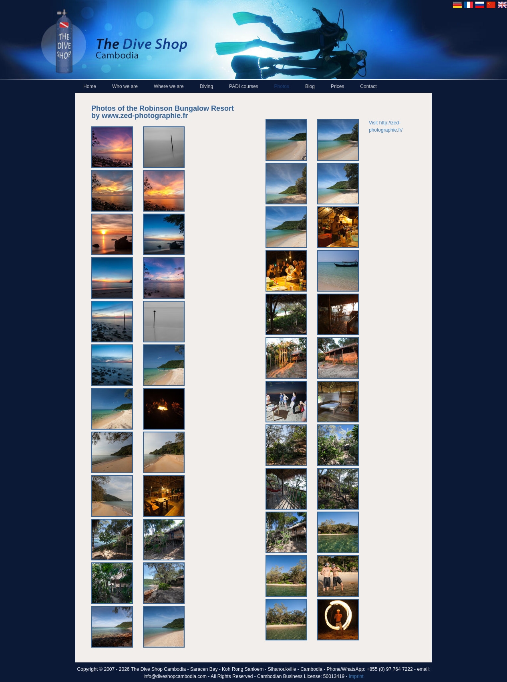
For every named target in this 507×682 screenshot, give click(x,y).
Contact (368, 86)
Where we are (169, 86)
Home (89, 86)
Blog (310, 86)
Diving (206, 86)
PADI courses (243, 86)
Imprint (356, 676)
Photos (281, 86)
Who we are (125, 86)
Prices (337, 86)
